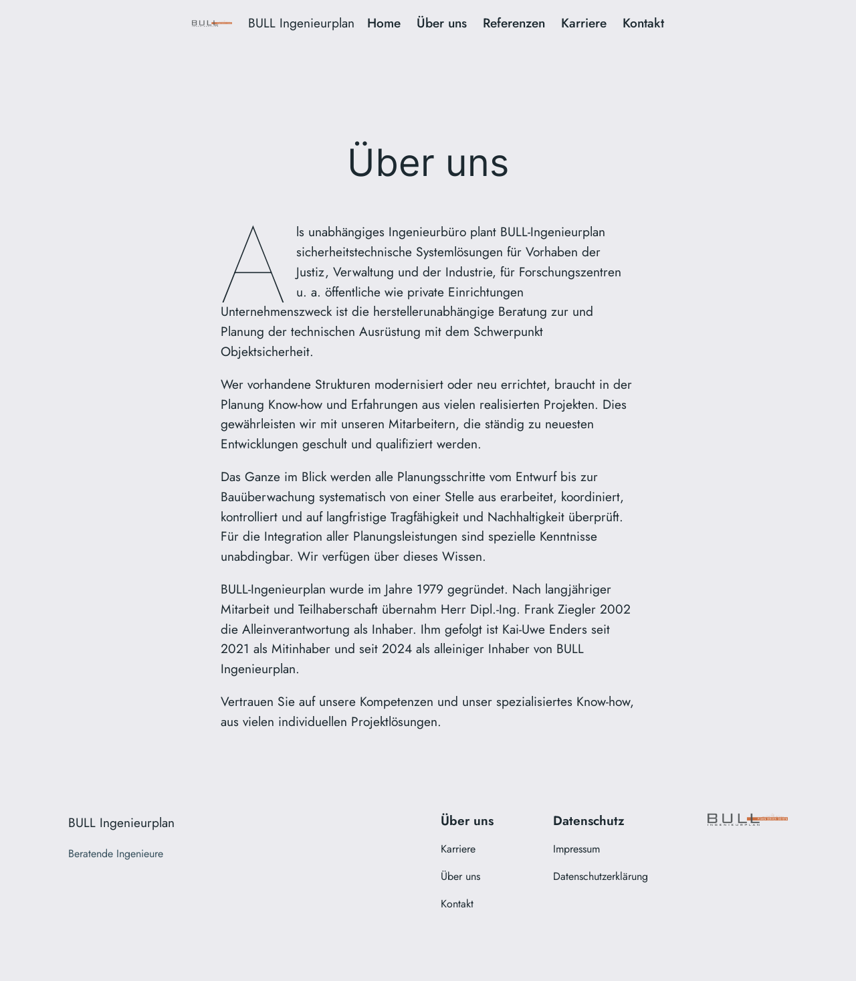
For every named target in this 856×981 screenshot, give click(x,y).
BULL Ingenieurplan (301, 22)
